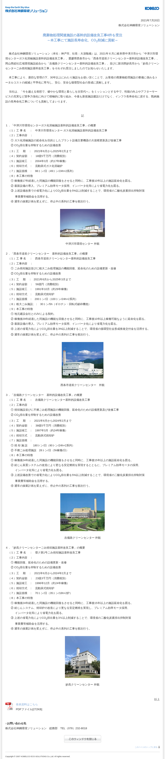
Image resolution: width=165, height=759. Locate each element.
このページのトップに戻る (146, 747)
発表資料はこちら (27, 704)
